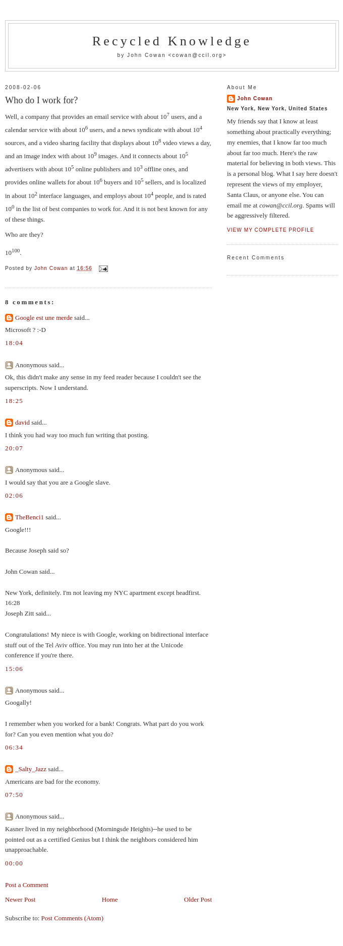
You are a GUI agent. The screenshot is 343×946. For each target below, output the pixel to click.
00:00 (14, 863)
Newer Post (20, 899)
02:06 (14, 495)
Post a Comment (26, 885)
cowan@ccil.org (197, 55)
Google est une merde (44, 317)
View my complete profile (270, 230)
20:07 (14, 448)
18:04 (14, 343)
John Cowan (254, 98)
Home (110, 899)
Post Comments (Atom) (72, 918)
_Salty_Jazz (30, 769)
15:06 (14, 668)
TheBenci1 (29, 517)
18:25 (14, 400)
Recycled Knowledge (172, 41)
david (22, 422)
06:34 (14, 747)
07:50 (14, 794)
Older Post (198, 899)
